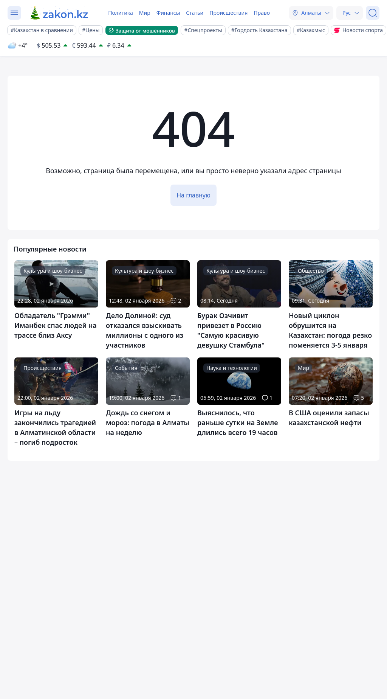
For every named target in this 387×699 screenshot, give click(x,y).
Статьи (194, 12)
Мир (144, 12)
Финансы (168, 12)
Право (262, 12)
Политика (120, 12)
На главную (193, 195)
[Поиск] (372, 13)
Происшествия (228, 12)
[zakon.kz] (59, 13)
